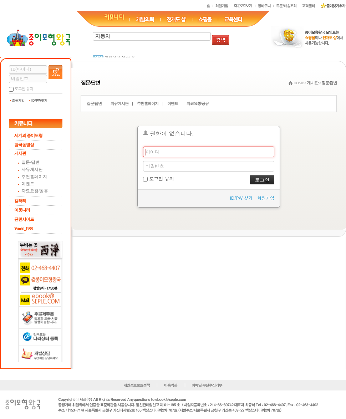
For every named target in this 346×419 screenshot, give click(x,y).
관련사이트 (24, 219)
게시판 (20, 153)
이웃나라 (22, 210)
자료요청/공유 (34, 190)
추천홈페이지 (34, 176)
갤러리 (20, 200)
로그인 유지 (24, 88)
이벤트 (27, 183)
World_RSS (23, 228)
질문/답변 (30, 162)
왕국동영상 (24, 144)
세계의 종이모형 (28, 135)
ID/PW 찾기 (241, 198)
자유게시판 (32, 169)
